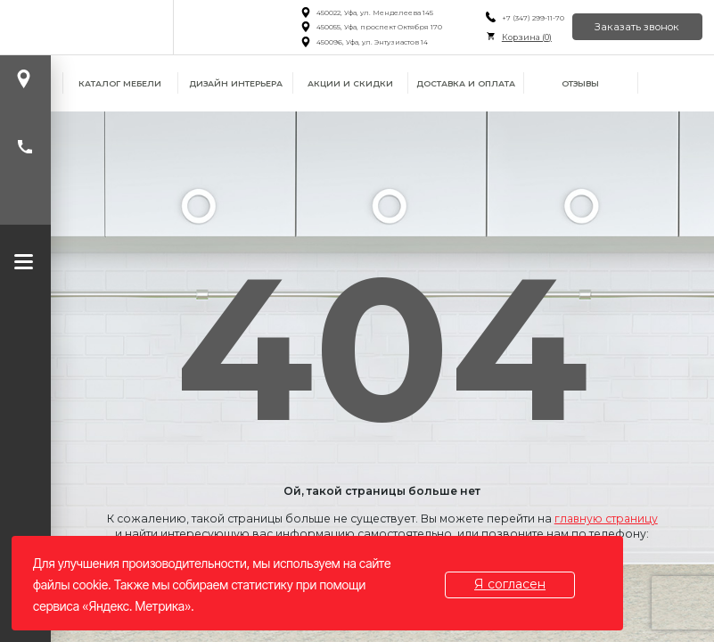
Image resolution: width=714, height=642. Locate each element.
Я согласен (510, 584)
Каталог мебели (119, 83)
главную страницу (606, 518)
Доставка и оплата (465, 83)
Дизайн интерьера (236, 83)
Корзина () (525, 37)
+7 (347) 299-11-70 (531, 17)
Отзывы (580, 83)
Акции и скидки (350, 83)
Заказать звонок (637, 27)
